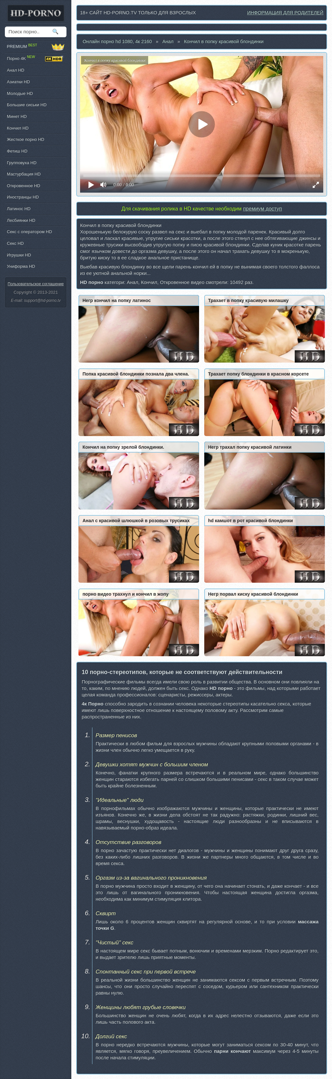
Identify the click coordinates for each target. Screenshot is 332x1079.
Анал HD (15, 70)
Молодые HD (20, 93)
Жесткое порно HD (25, 139)
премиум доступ (262, 208)
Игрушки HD (19, 255)
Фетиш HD (17, 151)
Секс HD (15, 243)
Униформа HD (21, 266)
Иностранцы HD (23, 197)
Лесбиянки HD (21, 220)
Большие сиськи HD (26, 104)
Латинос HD (18, 208)
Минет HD (17, 116)
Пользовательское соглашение (36, 284)
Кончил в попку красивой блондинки (223, 41)
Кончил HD (18, 128)
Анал (167, 41)
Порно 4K (36, 58)
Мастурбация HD (24, 174)
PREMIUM (36, 46)
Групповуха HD (22, 162)
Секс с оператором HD (29, 231)
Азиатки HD (18, 81)
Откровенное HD (23, 185)
